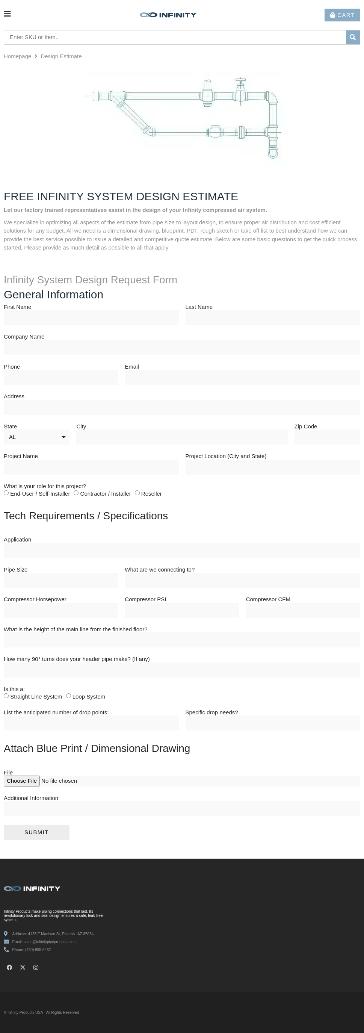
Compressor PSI (145, 599)
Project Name (21, 456)
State (10, 426)
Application (17, 540)
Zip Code (306, 426)
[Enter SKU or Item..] (175, 37)
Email (132, 367)
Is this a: (14, 689)
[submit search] (353, 37)
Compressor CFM (268, 599)
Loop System (89, 696)
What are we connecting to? (160, 570)
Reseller (151, 493)
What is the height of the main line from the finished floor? (76, 629)
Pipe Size (15, 570)
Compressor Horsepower (35, 599)
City (81, 426)
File (8, 773)
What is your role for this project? (45, 486)
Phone (12, 367)
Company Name (24, 337)
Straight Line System (36, 696)
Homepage (17, 56)
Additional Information (31, 798)
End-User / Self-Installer (40, 493)
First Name (17, 307)
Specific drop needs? (212, 712)
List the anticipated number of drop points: (56, 712)
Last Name (199, 307)
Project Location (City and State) (226, 456)
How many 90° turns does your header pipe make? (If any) (77, 659)
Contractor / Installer (105, 493)
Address (14, 396)
